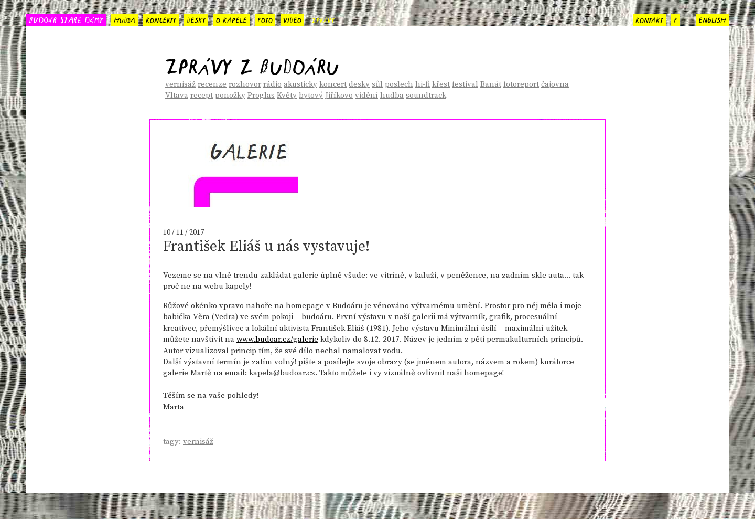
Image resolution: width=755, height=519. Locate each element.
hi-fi (422, 84)
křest (441, 84)
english (712, 19)
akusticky (300, 84)
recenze (212, 84)
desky (196, 19)
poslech (399, 84)
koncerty (161, 19)
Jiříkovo (339, 95)
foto (265, 19)
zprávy (323, 19)
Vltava (176, 95)
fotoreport (521, 84)
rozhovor (245, 84)
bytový (311, 95)
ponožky (230, 95)
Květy (287, 95)
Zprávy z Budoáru (252, 62)
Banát (490, 84)
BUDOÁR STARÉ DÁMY (66, 19)
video (292, 19)
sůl (377, 84)
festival (465, 84)
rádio (272, 84)
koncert (333, 84)
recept (201, 95)
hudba (124, 19)
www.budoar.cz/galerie (277, 339)
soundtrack (426, 95)
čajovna (555, 84)
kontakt (649, 19)
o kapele (231, 19)
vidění (366, 95)
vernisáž (180, 84)
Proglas (261, 95)
